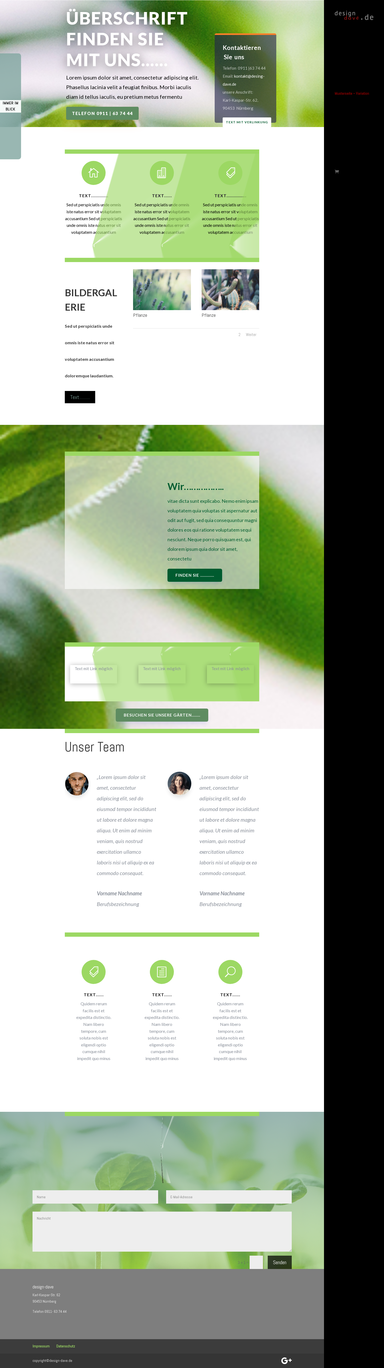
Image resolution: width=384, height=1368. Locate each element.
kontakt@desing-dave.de (243, 78)
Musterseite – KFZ (348, 43)
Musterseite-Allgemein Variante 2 (351, 118)
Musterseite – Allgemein (353, 107)
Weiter (251, 334)
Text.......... (80, 397)
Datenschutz (65, 1346)
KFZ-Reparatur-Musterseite (346, 54)
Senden (279, 1262)
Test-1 (339, 128)
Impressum (41, 1346)
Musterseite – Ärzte (349, 86)
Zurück (340, 146)
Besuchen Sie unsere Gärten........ (162, 715)
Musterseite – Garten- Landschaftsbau (351, 66)
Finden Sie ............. (194, 575)
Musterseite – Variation (352, 77)
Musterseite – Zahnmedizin (345, 96)
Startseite (342, 34)
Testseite (342, 137)
